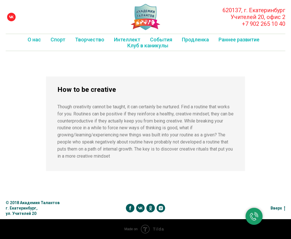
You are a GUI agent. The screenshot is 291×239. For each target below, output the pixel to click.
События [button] (161, 40)
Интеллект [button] (127, 40)
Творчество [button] (89, 40)
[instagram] (161, 208)
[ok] (150, 208)
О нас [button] (34, 40)
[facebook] (130, 208)
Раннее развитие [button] (239, 40)
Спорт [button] (58, 40)
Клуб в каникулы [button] (147, 45)
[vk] (11, 17)
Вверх (278, 208)
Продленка (195, 40)
